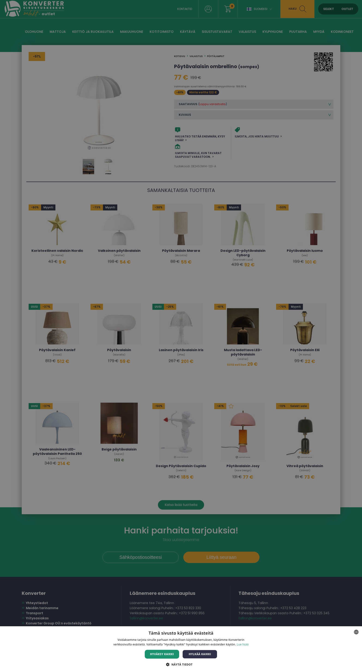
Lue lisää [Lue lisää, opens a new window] (242, 644)
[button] (181, 664)
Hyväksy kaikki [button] (162, 654)
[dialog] (181, 336)
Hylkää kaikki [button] (200, 654)
